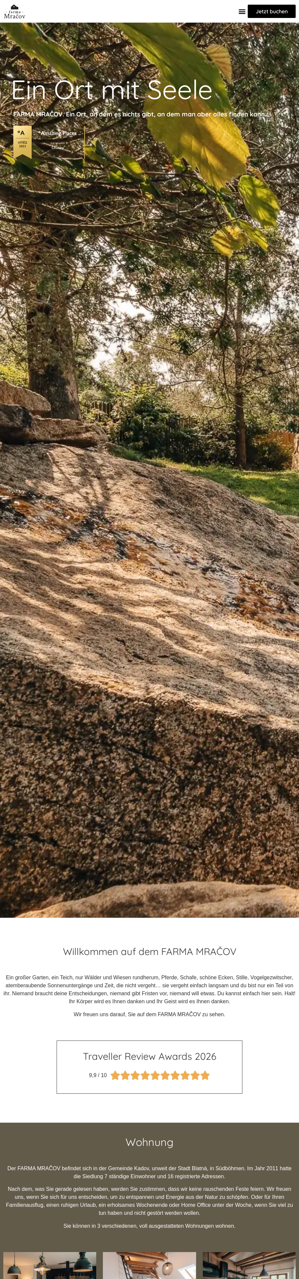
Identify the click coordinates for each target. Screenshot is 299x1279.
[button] (242, 11)
